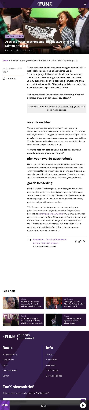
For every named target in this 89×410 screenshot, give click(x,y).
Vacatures (50, 365)
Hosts (5, 365)
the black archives (50, 243)
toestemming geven (70, 107)
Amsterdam (38, 240)
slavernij (36, 243)
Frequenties (8, 360)
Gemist (6, 376)
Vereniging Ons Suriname (50, 214)
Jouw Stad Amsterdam (56, 240)
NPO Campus (52, 370)
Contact (50, 354)
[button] (83, 405)
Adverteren (51, 360)
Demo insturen (10, 370)
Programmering (10, 354)
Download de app (54, 376)
